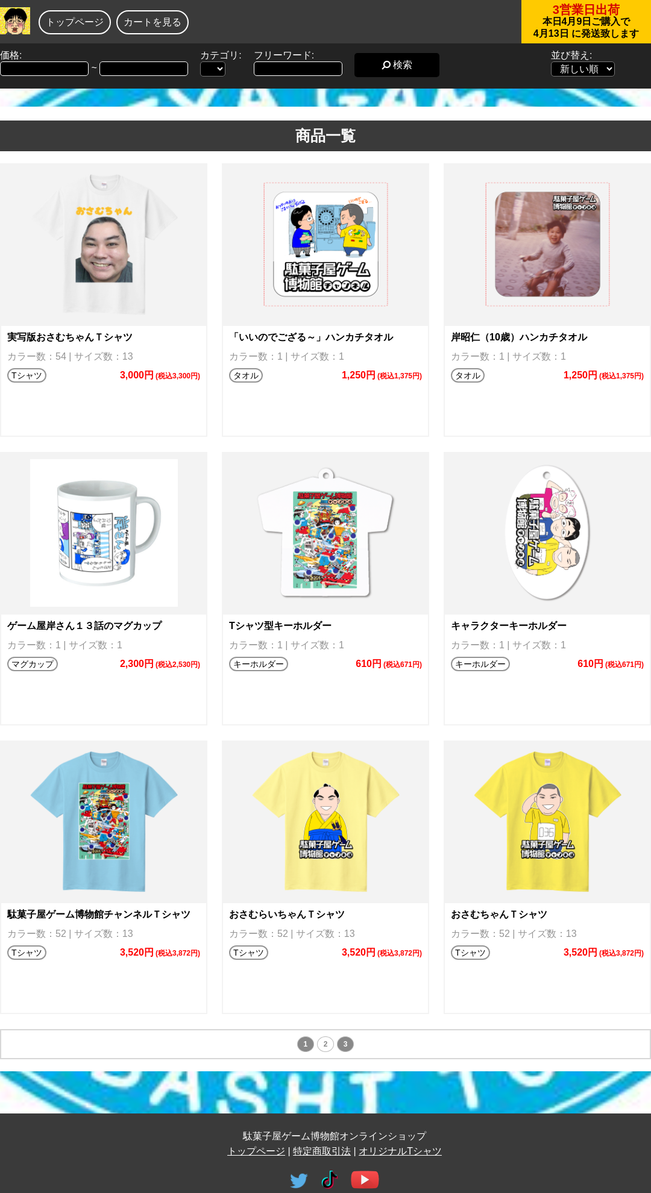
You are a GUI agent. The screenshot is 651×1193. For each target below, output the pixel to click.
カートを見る (152, 22)
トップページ (75, 22)
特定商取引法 (322, 1151)
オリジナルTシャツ (400, 1151)
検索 (397, 65)
